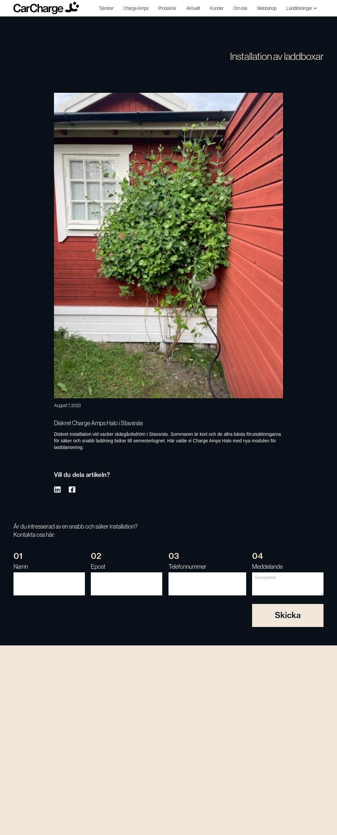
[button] (302, 8)
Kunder (216, 8)
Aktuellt (193, 8)
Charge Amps (135, 8)
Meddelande (267, 566)
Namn (20, 566)
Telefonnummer (187, 566)
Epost (98, 566)
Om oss (240, 8)
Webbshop (266, 8)
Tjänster (106, 8)
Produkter (167, 8)
